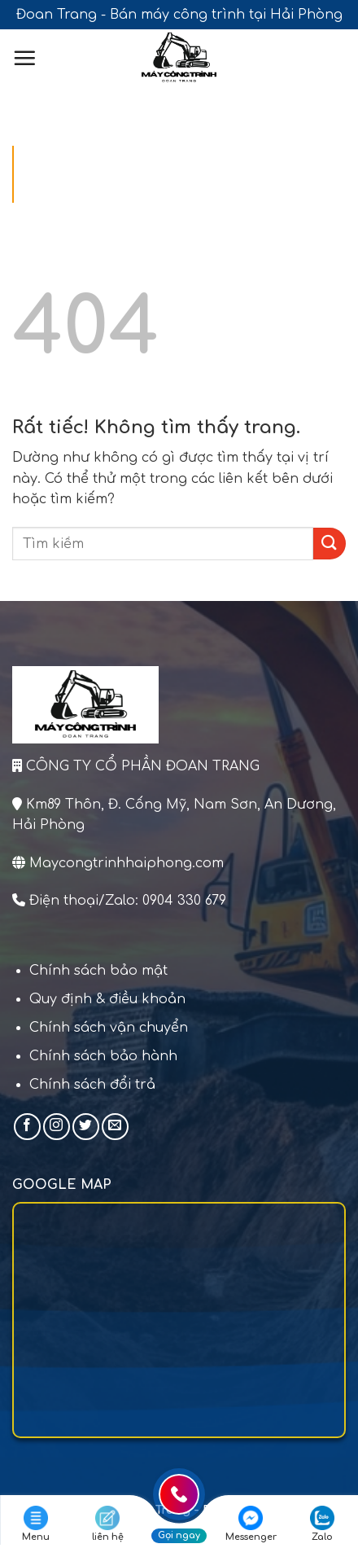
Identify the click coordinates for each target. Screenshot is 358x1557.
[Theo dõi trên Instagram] (56, 1126)
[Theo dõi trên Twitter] (85, 1126)
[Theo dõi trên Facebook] (27, 1126)
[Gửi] (329, 543)
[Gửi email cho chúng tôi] (115, 1126)
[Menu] (24, 58)
